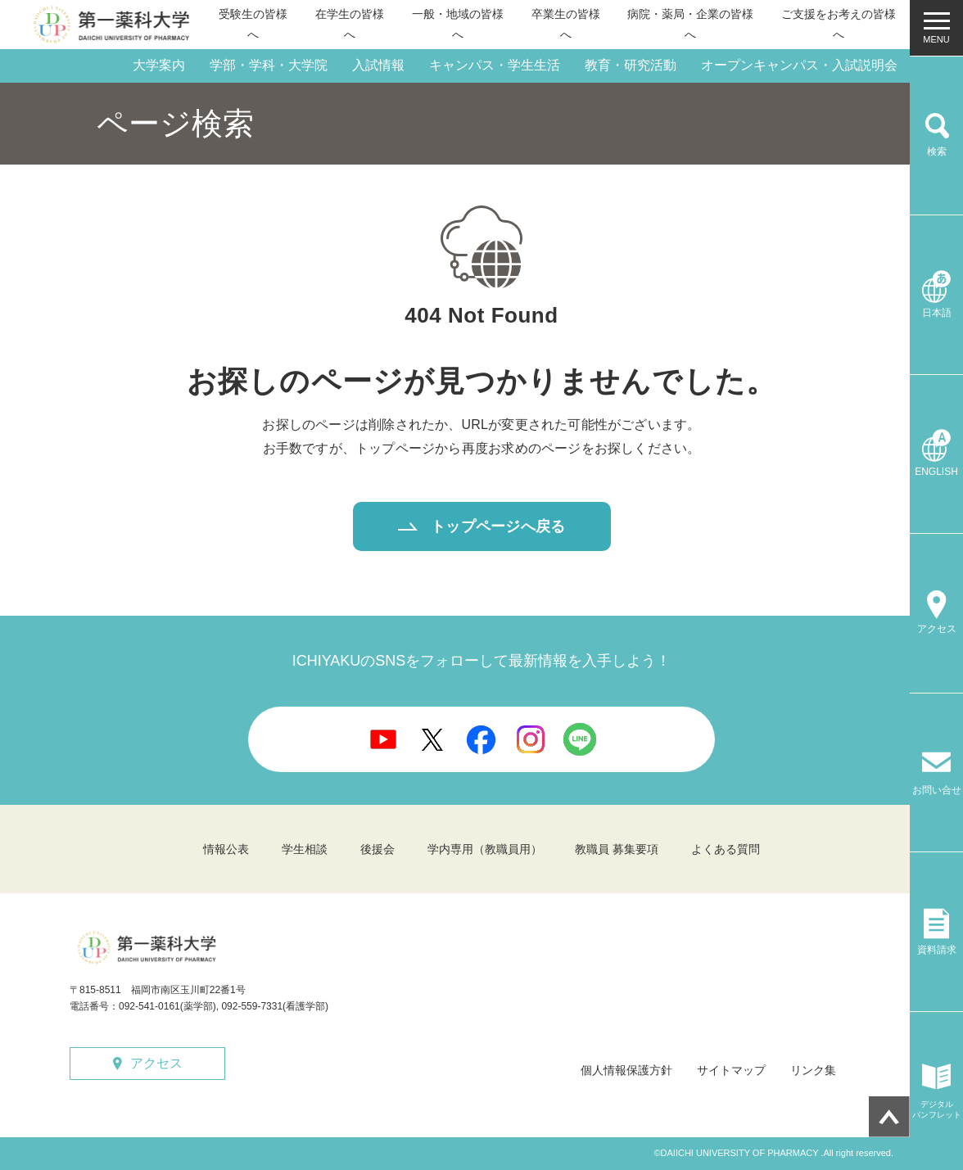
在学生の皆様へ (349, 24)
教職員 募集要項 (616, 849)
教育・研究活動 (630, 65)
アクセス (156, 1063)
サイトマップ (731, 1070)
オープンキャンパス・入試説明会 (799, 65)
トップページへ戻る (498, 526)
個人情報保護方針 (626, 1070)
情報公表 (226, 849)
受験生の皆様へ (253, 24)
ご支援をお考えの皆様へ (838, 24)
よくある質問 (725, 849)
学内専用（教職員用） (484, 849)
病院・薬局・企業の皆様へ (690, 24)
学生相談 (305, 849)
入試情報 (378, 65)
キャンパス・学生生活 (494, 65)
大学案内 (159, 65)
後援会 (377, 849)
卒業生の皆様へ (565, 24)
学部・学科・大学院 (269, 65)
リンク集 (813, 1070)
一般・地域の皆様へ (458, 24)
